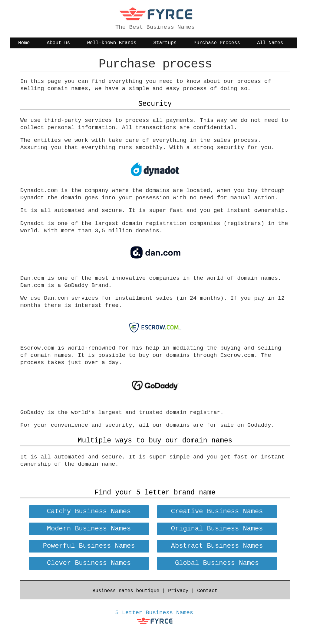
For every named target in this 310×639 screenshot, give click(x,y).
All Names (270, 43)
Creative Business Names (217, 511)
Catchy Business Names (89, 511)
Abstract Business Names (217, 546)
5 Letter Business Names (154, 612)
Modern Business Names (89, 529)
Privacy (178, 591)
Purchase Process (216, 43)
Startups (164, 43)
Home (24, 43)
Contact (207, 591)
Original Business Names (217, 529)
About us (58, 43)
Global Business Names (217, 563)
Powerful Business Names (89, 546)
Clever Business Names (89, 563)
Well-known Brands (111, 43)
